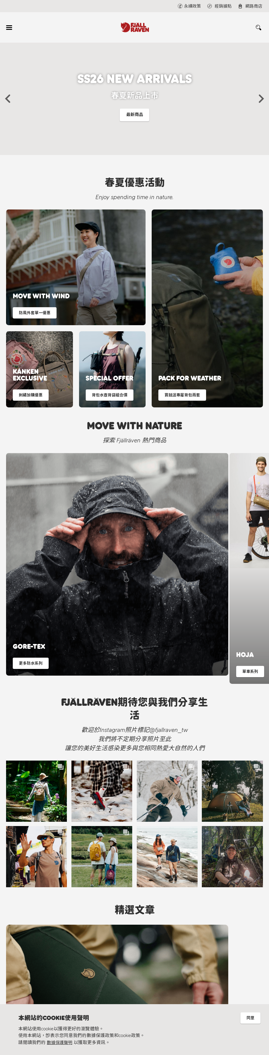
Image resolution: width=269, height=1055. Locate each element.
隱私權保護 (36, 990)
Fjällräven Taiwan (111, 974)
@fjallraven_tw (109, 984)
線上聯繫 (97, 952)
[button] (8, 98)
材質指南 (33, 980)
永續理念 (33, 971)
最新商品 (135, 116)
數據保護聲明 (60, 1042)
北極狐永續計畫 (40, 961)
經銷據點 (97, 961)
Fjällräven (33, 952)
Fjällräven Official (111, 994)
